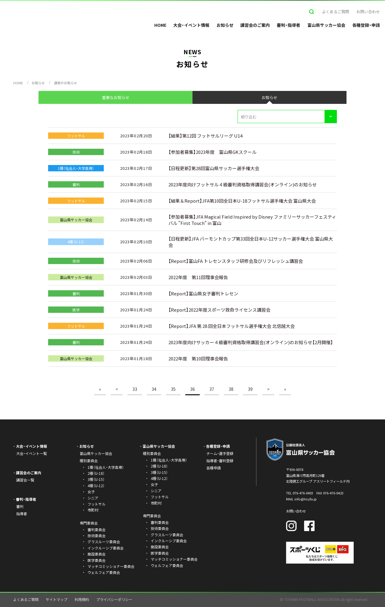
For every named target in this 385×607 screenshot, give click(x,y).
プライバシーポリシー (114, 599)
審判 (19, 506)
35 (173, 389)
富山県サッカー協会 (326, 25)
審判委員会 (97, 529)
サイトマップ (56, 599)
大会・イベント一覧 (31, 453)
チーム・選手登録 (219, 453)
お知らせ (225, 25)
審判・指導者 (288, 25)
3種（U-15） (96, 479)
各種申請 (213, 467)
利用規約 (82, 599)
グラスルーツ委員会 (104, 541)
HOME (160, 25)
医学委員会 (97, 560)
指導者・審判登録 (219, 460)
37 (211, 389)
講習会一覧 (25, 479)
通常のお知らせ (65, 82)
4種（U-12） (96, 485)
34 (154, 389)
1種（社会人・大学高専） (106, 467)
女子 (91, 491)
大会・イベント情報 (191, 25)
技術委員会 (97, 535)
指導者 (21, 513)
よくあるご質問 (335, 11)
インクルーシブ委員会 (106, 547)
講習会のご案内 (255, 25)
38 (231, 389)
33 (134, 389)
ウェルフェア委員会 (104, 572)
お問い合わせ (368, 11)
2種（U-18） (96, 473)
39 (250, 389)
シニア (93, 497)
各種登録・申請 (366, 25)
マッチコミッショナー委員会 (111, 566)
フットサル (97, 503)
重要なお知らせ (115, 97)
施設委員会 (97, 553)
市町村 (93, 509)
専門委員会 (152, 515)
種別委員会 (152, 453)
